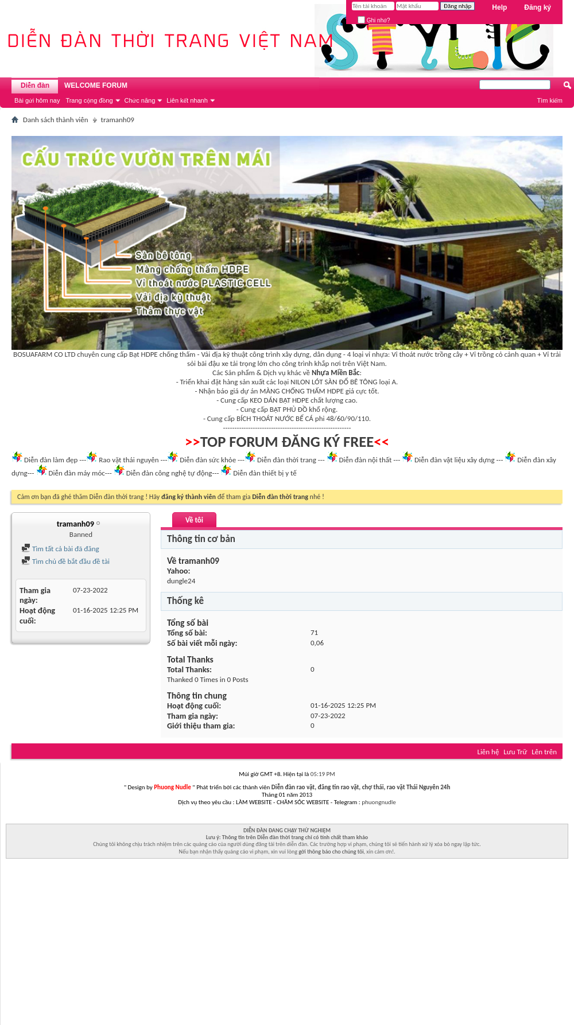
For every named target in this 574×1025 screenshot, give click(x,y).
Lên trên (544, 751)
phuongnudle (378, 802)
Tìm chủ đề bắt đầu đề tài (65, 561)
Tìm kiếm (550, 100)
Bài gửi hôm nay (37, 100)
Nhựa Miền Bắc (335, 372)
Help (499, 7)
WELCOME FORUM (95, 85)
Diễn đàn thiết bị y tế (265, 473)
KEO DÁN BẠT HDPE (279, 400)
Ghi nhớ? (374, 20)
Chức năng (140, 100)
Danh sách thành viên (55, 119)
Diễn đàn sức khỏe (208, 459)
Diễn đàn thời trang (286, 459)
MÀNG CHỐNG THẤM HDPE (301, 391)
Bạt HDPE (143, 354)
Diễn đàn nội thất (365, 459)
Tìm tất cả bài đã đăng (60, 548)
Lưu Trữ (515, 751)
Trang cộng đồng (89, 100)
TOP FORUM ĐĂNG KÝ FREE (287, 441)
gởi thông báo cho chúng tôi (330, 851)
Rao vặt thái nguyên (128, 459)
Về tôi (194, 520)
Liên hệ (488, 751)
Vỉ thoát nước (412, 354)
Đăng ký (537, 7)
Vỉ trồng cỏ (486, 354)
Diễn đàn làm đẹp (50, 459)
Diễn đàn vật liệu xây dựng (454, 459)
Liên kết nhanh (187, 100)
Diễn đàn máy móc (76, 473)
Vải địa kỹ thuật (224, 354)
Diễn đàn (35, 85)
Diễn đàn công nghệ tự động (169, 473)
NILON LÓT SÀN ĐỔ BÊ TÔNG (333, 381)
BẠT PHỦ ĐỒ (289, 409)
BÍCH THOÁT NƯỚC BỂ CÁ (274, 418)
